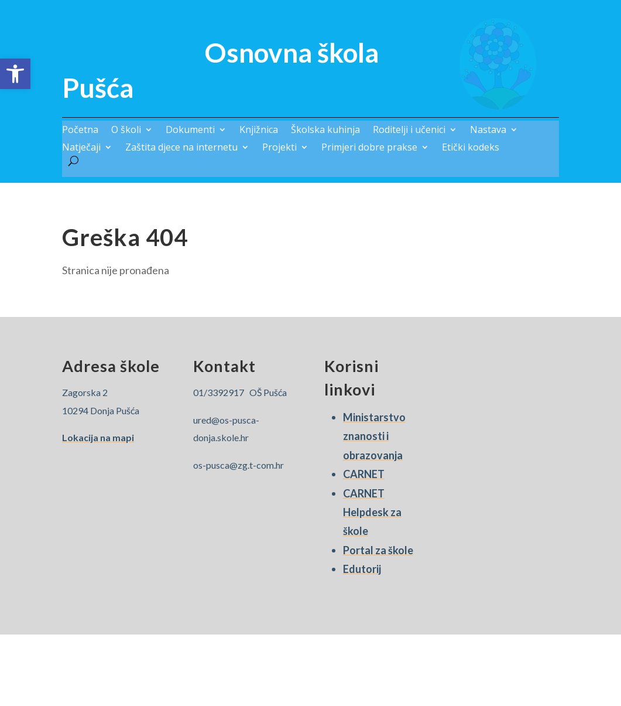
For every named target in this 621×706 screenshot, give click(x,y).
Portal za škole (378, 550)
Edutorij (362, 568)
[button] (15, 74)
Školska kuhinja (325, 130)
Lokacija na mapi (98, 437)
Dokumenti (190, 130)
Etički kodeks (470, 148)
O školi (126, 130)
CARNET (364, 474)
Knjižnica (258, 130)
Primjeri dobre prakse (369, 148)
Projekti (279, 148)
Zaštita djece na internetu (181, 148)
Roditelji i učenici (409, 130)
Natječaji (81, 148)
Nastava (488, 130)
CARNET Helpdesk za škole (372, 512)
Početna (80, 130)
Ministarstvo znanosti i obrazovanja (374, 436)
